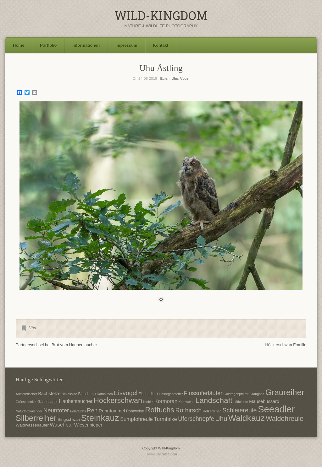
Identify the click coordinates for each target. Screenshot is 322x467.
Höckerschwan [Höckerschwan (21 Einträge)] (118, 400)
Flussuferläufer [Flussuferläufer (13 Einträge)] (203, 393)
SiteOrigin (169, 454)
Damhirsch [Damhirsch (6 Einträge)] (105, 394)
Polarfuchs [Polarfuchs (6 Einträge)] (78, 411)
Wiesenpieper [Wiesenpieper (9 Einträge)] (88, 424)
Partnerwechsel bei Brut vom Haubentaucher (56, 345)
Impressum (126, 45)
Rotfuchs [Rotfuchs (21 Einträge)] (159, 410)
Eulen (164, 78)
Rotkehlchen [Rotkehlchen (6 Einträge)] (212, 411)
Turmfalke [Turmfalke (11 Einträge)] (165, 419)
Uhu (174, 78)
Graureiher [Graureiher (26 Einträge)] (284, 392)
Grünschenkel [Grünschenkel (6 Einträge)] (26, 402)
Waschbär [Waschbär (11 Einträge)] (61, 425)
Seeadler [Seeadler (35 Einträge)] (276, 409)
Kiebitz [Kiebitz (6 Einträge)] (148, 402)
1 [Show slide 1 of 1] (161, 300)
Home (18, 45)
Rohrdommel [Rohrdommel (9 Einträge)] (112, 410)
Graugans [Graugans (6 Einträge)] (257, 394)
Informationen (86, 45)
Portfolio (48, 45)
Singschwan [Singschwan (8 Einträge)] (69, 419)
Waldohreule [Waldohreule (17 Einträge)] (284, 418)
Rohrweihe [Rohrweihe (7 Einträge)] (135, 411)
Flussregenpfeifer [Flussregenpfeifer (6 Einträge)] (170, 394)
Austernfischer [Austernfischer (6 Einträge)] (26, 394)
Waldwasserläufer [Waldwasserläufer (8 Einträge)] (32, 425)
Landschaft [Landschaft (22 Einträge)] (213, 400)
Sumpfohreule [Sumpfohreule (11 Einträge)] (136, 419)
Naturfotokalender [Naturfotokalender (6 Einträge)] (29, 411)
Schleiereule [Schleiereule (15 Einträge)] (239, 410)
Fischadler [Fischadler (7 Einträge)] (147, 394)
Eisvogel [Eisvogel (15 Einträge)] (125, 392)
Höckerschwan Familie (285, 345)
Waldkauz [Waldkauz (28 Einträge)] (246, 418)
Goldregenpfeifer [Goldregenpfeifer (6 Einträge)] (236, 394)
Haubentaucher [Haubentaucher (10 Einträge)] (75, 401)
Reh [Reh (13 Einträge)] (92, 410)
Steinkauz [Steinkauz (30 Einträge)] (100, 418)
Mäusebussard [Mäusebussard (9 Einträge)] (264, 401)
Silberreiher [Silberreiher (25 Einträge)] (36, 418)
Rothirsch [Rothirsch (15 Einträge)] (188, 410)
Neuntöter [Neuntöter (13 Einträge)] (56, 410)
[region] (161, 205)
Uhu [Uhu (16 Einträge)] (221, 418)
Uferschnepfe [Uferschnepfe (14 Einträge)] (196, 418)
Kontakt (160, 45)
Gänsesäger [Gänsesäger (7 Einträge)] (47, 402)
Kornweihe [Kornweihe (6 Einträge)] (186, 402)
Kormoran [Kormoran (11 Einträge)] (165, 401)
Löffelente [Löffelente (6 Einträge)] (240, 402)
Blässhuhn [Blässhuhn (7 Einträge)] (87, 394)
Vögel (184, 78)
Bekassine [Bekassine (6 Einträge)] (69, 394)
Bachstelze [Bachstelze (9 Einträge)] (49, 393)
